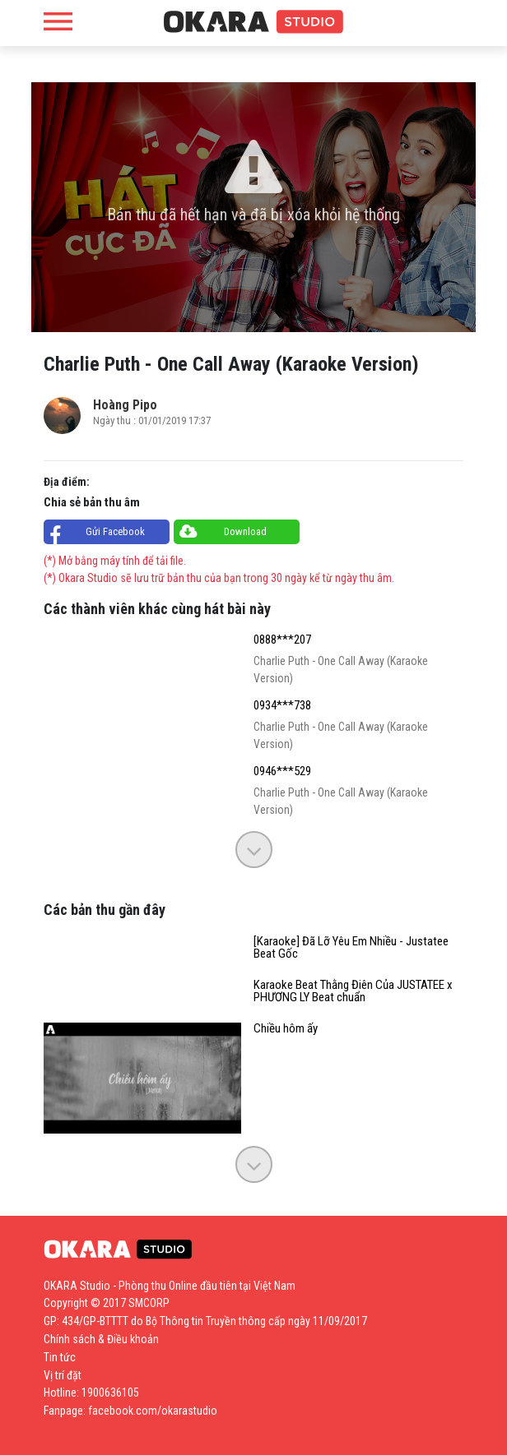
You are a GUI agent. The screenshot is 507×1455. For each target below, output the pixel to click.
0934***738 (282, 706)
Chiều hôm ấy (286, 1029)
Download (245, 531)
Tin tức (60, 1357)
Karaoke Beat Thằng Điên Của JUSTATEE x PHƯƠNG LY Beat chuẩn (353, 991)
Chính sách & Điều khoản (101, 1339)
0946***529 (282, 771)
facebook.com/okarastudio (152, 1410)
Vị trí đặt (62, 1375)
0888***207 (282, 640)
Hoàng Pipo (125, 405)
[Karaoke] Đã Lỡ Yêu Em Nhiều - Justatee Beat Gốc (351, 947)
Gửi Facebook (115, 531)
